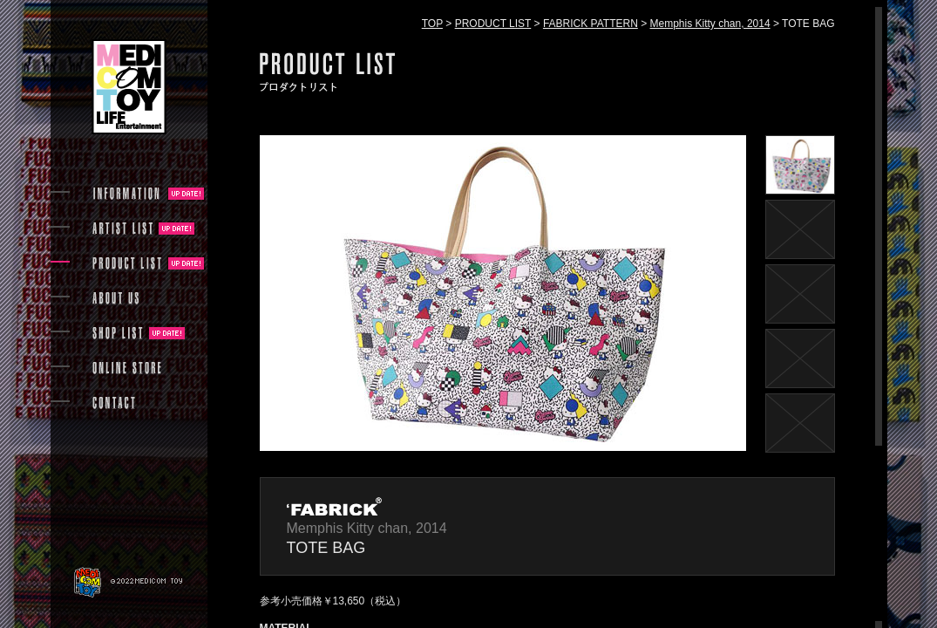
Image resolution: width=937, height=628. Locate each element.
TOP (432, 23)
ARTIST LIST (122, 228)
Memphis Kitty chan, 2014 (710, 23)
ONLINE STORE (127, 368)
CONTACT (113, 403)
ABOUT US (115, 298)
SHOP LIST (117, 333)
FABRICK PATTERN (590, 23)
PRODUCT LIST (493, 23)
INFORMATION (127, 194)
